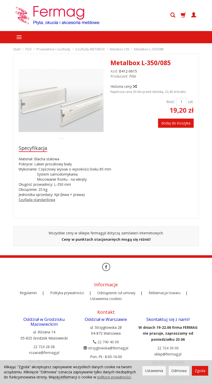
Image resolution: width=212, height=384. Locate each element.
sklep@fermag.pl (167, 354)
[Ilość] (181, 102)
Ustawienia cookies (106, 298)
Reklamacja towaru (164, 292)
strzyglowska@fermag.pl (105, 348)
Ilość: (170, 101)
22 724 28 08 (44, 346)
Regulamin (28, 292)
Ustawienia (154, 370)
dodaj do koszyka (175, 123)
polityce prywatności (114, 377)
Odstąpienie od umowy (116, 292)
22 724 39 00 (168, 348)
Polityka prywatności (67, 292)
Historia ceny (123, 86)
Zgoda (200, 370)
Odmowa (179, 370)
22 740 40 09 (106, 341)
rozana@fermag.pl (44, 352)
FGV (132, 76)
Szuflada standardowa (37, 199)
